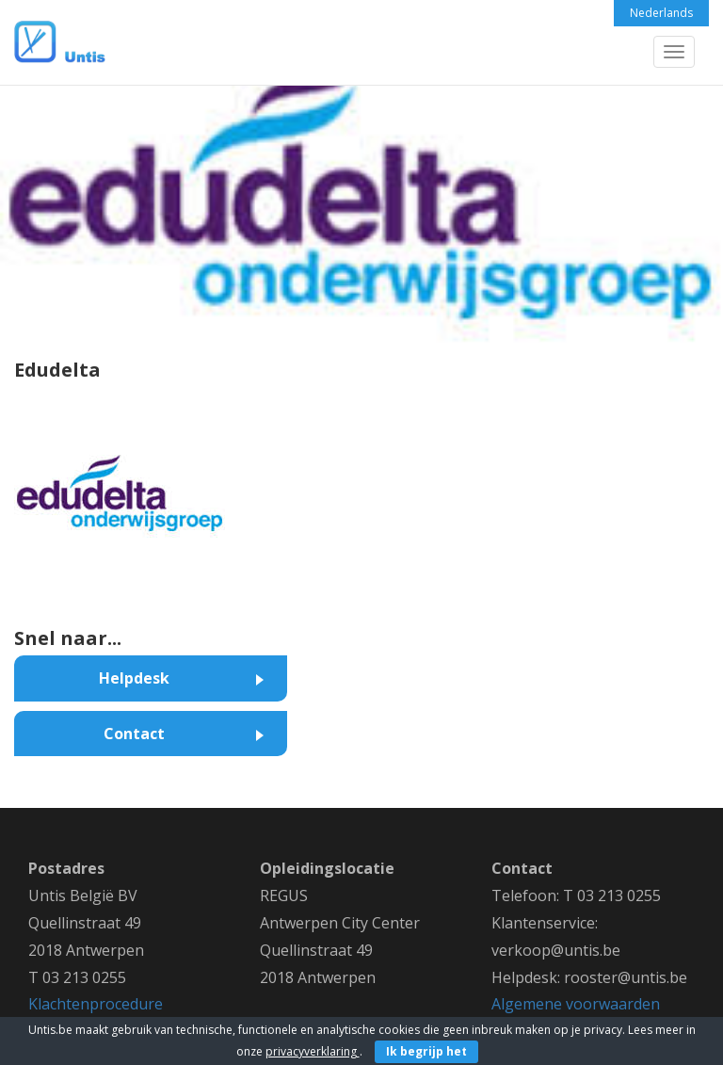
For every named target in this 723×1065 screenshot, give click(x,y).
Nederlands (661, 13)
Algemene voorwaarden (575, 1003)
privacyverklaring (312, 1051)
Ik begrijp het (426, 1051)
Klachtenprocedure (95, 1003)
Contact (134, 733)
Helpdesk (134, 678)
